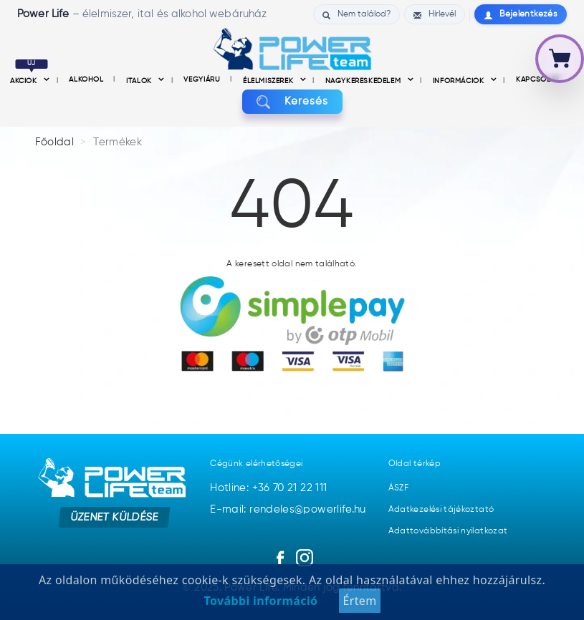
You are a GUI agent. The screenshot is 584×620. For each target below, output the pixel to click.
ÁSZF (398, 488)
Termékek (117, 142)
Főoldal (55, 142)
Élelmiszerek (269, 80)
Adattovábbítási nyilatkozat (448, 531)
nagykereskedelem (364, 80)
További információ (261, 601)
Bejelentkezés (520, 14)
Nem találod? (356, 14)
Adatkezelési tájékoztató (441, 509)
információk (460, 80)
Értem (359, 601)
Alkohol (87, 79)
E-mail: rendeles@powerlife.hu (287, 509)
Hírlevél (434, 14)
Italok (140, 80)
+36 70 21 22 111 (289, 488)
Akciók (28, 80)
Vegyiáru (203, 79)
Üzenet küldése (114, 516)
